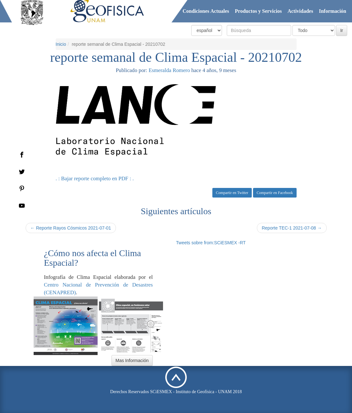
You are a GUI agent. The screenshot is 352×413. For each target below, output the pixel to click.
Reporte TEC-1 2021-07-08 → (292, 228)
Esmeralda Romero (169, 70)
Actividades (300, 11)
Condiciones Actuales (206, 11)
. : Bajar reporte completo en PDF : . (95, 178)
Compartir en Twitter (232, 192)
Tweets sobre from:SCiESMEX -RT (211, 242)
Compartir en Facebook (275, 192)
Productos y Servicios (258, 11)
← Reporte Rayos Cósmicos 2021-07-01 (70, 228)
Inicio (61, 44)
